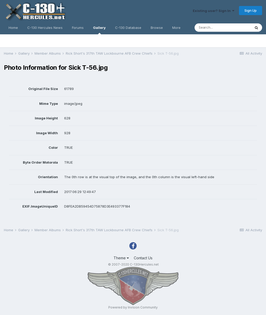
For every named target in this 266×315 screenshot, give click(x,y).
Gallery (99, 29)
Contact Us (143, 258)
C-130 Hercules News (45, 27)
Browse (157, 27)
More (176, 27)
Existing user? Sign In (213, 11)
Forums (78, 27)
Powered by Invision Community (133, 307)
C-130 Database (128, 27)
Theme (121, 258)
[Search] (223, 27)
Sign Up (250, 10)
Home (13, 27)
